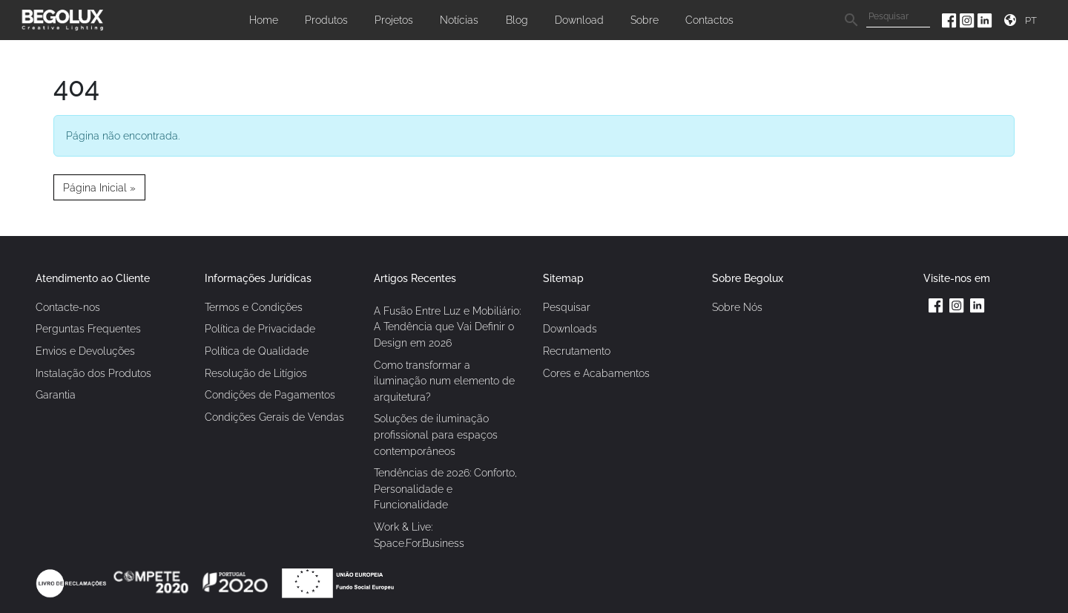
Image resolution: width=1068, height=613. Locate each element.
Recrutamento (576, 350)
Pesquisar (566, 307)
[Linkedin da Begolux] (985, 19)
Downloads (570, 328)
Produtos (326, 19)
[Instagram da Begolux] (969, 19)
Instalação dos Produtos (93, 373)
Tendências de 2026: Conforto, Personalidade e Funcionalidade (445, 488)
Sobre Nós (737, 307)
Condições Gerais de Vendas (274, 416)
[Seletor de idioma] (1033, 20)
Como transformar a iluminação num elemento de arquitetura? (444, 380)
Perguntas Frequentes (88, 328)
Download (579, 19)
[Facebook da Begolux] (951, 19)
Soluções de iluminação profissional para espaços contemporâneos (436, 434)
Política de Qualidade (257, 350)
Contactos (709, 19)
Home (263, 19)
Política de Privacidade (260, 328)
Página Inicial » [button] (99, 187)
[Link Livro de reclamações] (73, 582)
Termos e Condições (254, 307)
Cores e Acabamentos (596, 373)
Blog (517, 19)
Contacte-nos (68, 307)
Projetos (394, 19)
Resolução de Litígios (256, 373)
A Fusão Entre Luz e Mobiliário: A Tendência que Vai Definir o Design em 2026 (447, 326)
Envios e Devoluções (85, 350)
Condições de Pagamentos (270, 394)
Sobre (644, 19)
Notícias (459, 19)
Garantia (56, 394)
